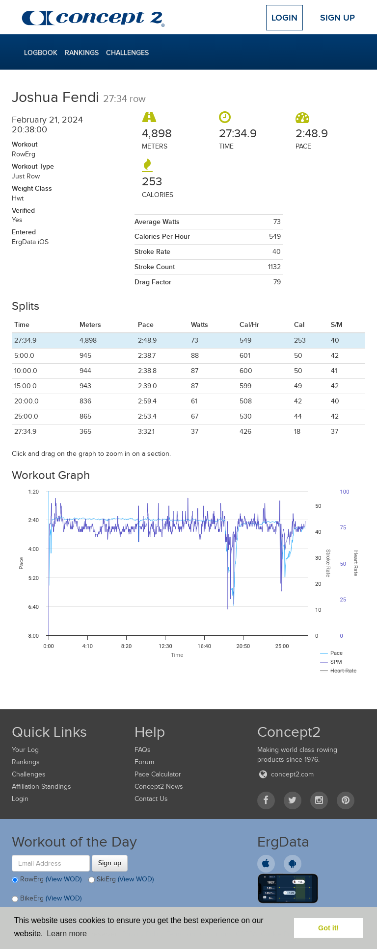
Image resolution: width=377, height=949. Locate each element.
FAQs (143, 749)
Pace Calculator (158, 774)
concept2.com (285, 774)
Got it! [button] (328, 928)
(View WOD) (63, 879)
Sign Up (337, 18)
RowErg (46, 880)
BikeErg (46, 899)
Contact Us (151, 798)
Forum (144, 762)
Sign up (109, 863)
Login (284, 18)
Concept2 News (159, 786)
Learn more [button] (67, 933)
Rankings (82, 52)
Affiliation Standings (41, 786)
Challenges (127, 52)
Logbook (40, 52)
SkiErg (121, 880)
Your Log (25, 749)
